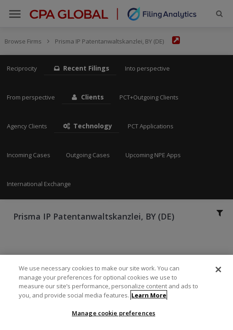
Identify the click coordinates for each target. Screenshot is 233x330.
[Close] (218, 272)
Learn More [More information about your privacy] (148, 298)
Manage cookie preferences (113, 316)
